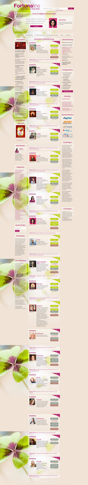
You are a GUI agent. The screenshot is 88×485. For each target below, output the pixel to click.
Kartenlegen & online (19, 204)
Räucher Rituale (18, 200)
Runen (16, 193)
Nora (27, 19)
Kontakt (68, 35)
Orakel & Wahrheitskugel (19, 210)
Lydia (38, 156)
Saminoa (39, 355)
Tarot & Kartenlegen (19, 171)
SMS (62, 35)
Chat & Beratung (18, 207)
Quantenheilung (18, 185)
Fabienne (39, 333)
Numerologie (17, 189)
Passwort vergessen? (59, 10)
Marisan (39, 284)
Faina (38, 112)
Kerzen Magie (17, 194)
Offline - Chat (54, 73)
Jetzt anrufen (54, 45)
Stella (38, 45)
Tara (38, 90)
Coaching (17, 173)
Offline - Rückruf (54, 333)
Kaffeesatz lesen (18, 198)
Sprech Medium (18, 196)
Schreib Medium (18, 195)
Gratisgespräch (18, 202)
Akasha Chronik (18, 187)
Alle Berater (29, 35)
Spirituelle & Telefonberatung (18, 213)
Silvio (38, 240)
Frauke (38, 461)
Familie (16, 208)
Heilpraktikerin (18, 216)
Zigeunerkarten (18, 172)
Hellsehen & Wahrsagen (19, 170)
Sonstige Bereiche (18, 209)
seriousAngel (17, 219)
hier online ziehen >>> (20, 140)
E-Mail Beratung (40, 35)
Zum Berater (59, 26)
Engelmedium (17, 190)
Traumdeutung (18, 192)
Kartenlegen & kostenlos (19, 203)
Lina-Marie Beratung (19, 218)
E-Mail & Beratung (18, 205)
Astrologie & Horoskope (19, 174)
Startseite (21, 35)
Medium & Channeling (19, 175)
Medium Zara (17, 217)
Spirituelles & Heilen (19, 180)
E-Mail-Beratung (54, 57)
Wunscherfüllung (18, 183)
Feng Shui (17, 188)
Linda (38, 134)
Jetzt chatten (54, 52)
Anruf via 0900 (54, 50)
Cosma (39, 399)
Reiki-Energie (17, 201)
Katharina (40, 418)
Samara (39, 178)
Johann (39, 306)
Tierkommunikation (19, 181)
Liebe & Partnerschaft (19, 179)
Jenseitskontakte (18, 197)
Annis (38, 377)
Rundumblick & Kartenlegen (20, 211)
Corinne (39, 219)
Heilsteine (17, 182)
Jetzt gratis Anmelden (67, 91)
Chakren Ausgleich (18, 186)
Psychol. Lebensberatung (20, 177)
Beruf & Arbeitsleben (19, 178)
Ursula (38, 439)
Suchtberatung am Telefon (20, 215)
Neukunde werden (52, 35)
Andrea (21, 148)
